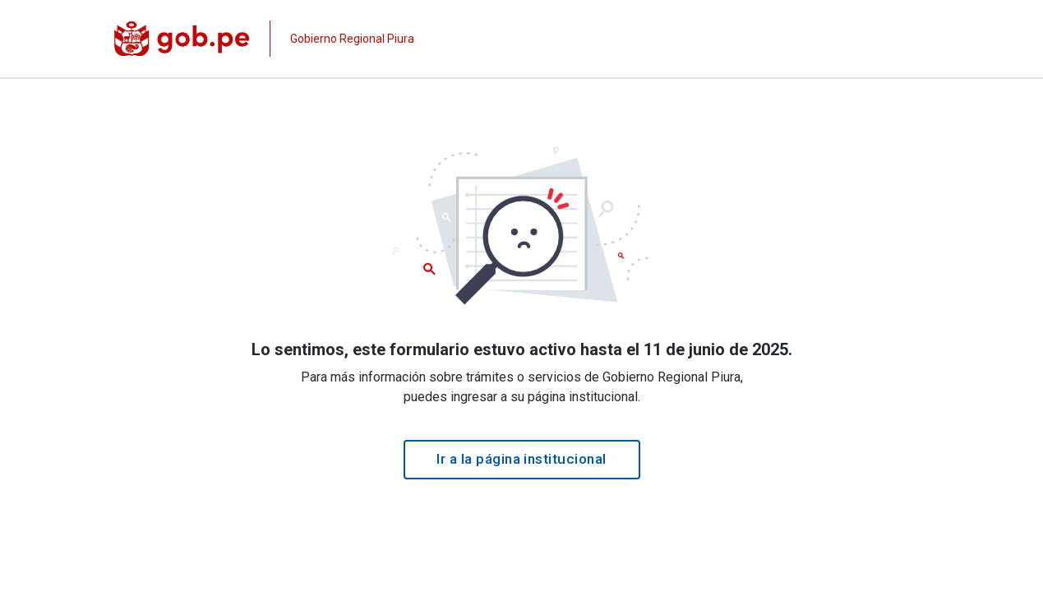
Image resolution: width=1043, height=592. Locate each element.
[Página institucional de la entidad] (264, 39)
